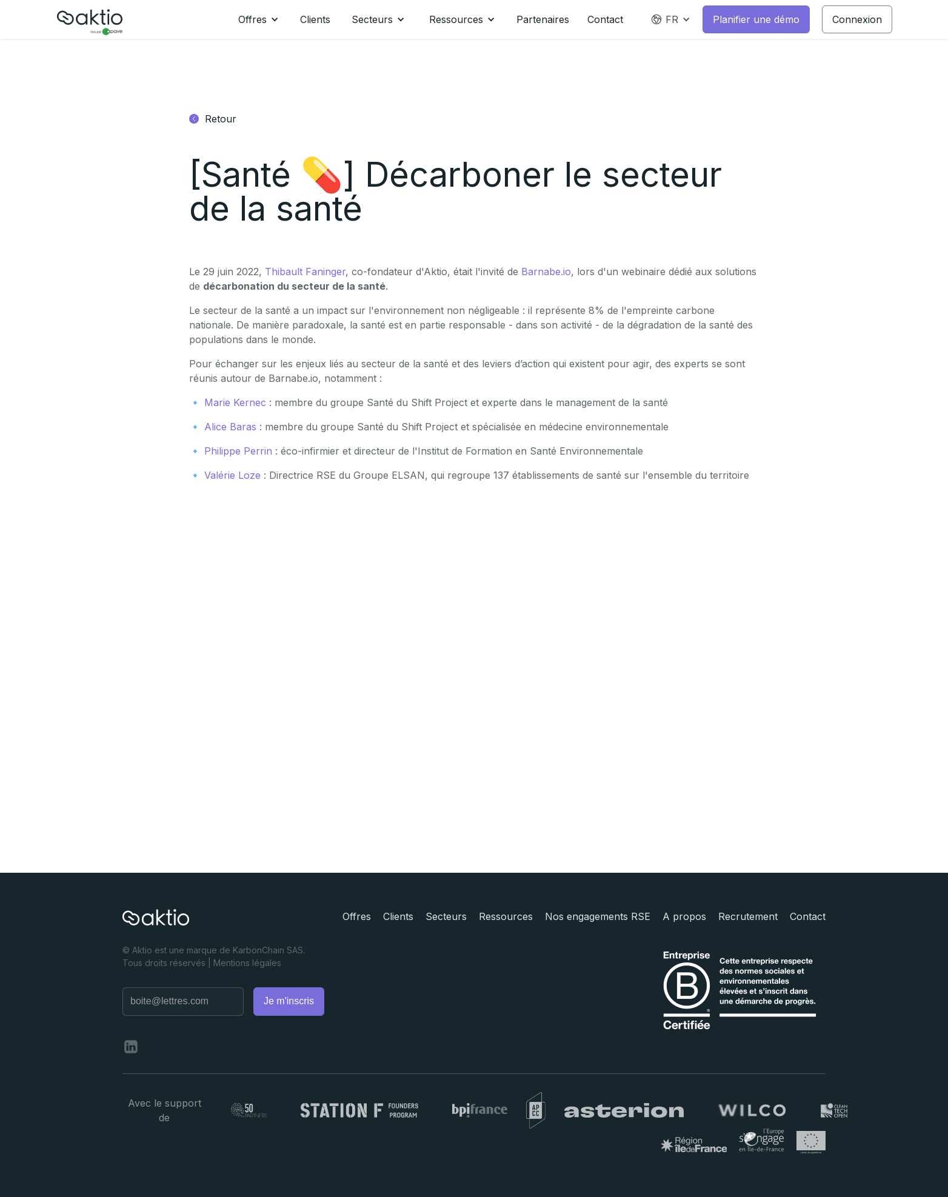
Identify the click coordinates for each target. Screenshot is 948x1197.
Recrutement (748, 916)
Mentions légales (247, 963)
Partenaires (542, 19)
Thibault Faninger (305, 271)
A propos (684, 916)
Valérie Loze (232, 475)
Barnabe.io (546, 271)
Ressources (506, 916)
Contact (605, 19)
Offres (356, 916)
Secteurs (446, 916)
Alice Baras (230, 427)
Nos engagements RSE (597, 916)
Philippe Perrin (238, 451)
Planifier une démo (756, 19)
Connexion (857, 19)
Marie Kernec (235, 402)
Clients (315, 19)
